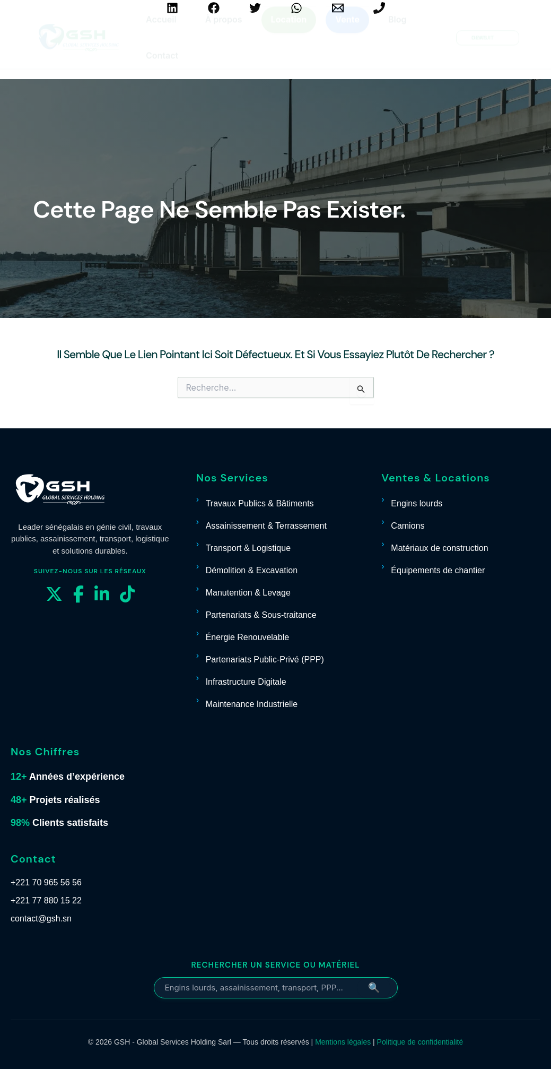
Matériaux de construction (439, 548)
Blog (397, 29)
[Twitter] (255, 8)
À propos (223, 29)
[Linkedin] (172, 8)
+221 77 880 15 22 (46, 900)
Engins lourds (416, 503)
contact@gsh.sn (41, 918)
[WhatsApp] (296, 8)
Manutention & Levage (248, 592)
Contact (162, 65)
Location (289, 29)
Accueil (161, 29)
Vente (347, 29)
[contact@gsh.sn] (337, 8)
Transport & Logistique (248, 548)
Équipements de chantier (438, 570)
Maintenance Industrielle (252, 704)
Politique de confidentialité (420, 1042)
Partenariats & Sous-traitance (261, 614)
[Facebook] (213, 8)
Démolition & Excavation (252, 570)
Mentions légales (343, 1042)
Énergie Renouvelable (247, 637)
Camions (407, 525)
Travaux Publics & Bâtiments (260, 503)
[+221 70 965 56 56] (379, 8)
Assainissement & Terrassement (266, 525)
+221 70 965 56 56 (46, 882)
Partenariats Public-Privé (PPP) (265, 659)
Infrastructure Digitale (246, 681)
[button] (487, 47)
